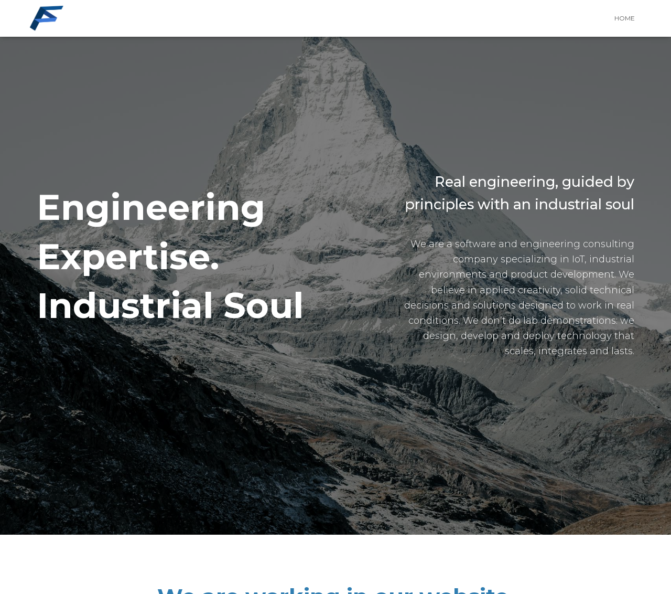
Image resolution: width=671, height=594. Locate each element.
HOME (624, 18)
